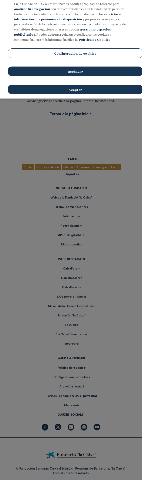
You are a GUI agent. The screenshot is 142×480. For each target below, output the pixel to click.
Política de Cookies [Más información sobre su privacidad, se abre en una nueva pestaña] (94, 35)
